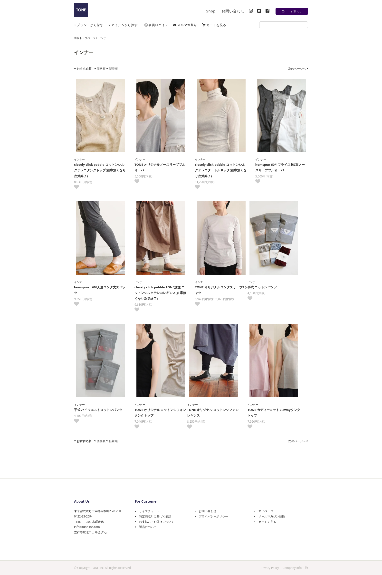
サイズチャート (149, 511)
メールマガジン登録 (271, 516)
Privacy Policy (270, 567)
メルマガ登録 (185, 25)
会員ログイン (156, 25)
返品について (148, 527)
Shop (211, 11)
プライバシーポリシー (213, 516)
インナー (103, 38)
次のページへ (298, 69)
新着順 (112, 69)
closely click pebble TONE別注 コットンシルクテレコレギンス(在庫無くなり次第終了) (160, 293)
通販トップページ (85, 38)
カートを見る (214, 25)
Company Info (292, 567)
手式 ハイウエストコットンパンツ (98, 410)
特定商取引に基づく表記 (155, 516)
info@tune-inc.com (87, 527)
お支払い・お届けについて (156, 522)
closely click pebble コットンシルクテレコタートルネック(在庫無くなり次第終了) (221, 170)
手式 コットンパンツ (266, 287)
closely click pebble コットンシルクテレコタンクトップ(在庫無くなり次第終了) (100, 170)
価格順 (100, 69)
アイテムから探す (123, 25)
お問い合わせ (232, 11)
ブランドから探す (89, 25)
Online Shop (292, 11)
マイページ (265, 511)
